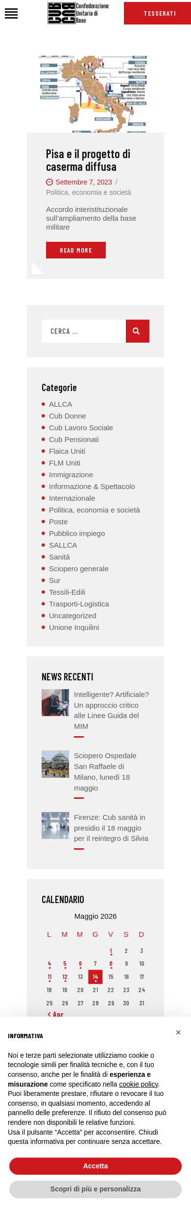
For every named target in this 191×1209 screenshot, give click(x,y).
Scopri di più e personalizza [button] (95, 1189)
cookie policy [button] (138, 1084)
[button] (178, 1032)
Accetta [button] (95, 1166)
